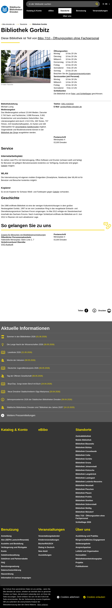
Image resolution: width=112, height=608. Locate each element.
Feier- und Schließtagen (81, 94)
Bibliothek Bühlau (84, 447)
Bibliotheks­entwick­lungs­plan (89, 559)
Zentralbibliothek (83, 436)
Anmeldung (6, 536)
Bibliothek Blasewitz (85, 444)
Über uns (83, 529)
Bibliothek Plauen (84, 493)
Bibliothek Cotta (83, 455)
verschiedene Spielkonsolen (27, 127)
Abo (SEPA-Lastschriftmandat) (15, 540)
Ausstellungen (44, 555)
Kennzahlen (81, 555)
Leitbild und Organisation (87, 551)
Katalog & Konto (14, 430)
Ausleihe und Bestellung (12, 544)
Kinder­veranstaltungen (48, 540)
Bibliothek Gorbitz (84, 459)
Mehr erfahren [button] (42, 605)
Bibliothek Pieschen (85, 489)
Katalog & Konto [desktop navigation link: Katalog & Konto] (34, 11)
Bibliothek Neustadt (84, 485)
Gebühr (4, 166)
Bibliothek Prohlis (84, 497)
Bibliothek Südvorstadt (86, 504)
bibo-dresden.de (8, 24)
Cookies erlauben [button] (96, 597)
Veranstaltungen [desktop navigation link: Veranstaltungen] (100, 11)
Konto (4, 551)
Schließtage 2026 (83, 522)
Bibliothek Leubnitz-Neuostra (89, 482)
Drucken (102, 311)
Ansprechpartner (83, 547)
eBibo (43, 430)
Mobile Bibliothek (83, 440)
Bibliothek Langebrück (86, 474)
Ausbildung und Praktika (87, 536)
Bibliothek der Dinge (9, 132)
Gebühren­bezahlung (10, 555)
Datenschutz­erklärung (11, 570)
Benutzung (10, 529)
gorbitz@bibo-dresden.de (71, 107)
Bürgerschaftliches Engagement (90, 540)
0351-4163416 (67, 104)
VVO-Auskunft (7, 245)
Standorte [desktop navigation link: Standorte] (64, 11)
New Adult (43, 551)
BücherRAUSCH (45, 544)
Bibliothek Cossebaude (86, 451)
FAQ (3, 562)
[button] (105, 4)
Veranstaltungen (51, 529)
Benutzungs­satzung (10, 566)
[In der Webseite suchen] (59, 4)
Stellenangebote (83, 544)
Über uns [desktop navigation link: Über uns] (67, 16)
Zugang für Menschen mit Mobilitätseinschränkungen (23, 235)
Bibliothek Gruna (83, 463)
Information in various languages (16, 578)
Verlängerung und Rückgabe (14, 547)
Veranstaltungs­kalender (49, 536)
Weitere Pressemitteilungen (21, 415)
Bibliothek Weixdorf (84, 512)
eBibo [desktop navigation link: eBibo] (51, 11)
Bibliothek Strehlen (84, 500)
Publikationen (82, 566)
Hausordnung (7, 574)
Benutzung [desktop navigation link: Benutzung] (81, 11)
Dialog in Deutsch (46, 547)
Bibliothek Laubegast (85, 478)
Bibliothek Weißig (84, 508)
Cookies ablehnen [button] (69, 597)
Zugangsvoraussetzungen (80, 74)
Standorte (23, 24)
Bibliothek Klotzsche (85, 470)
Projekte (79, 562)
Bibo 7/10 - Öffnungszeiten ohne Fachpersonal (68, 38)
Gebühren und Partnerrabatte (14, 559)
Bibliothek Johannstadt (86, 466)
